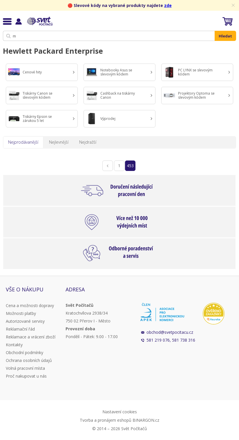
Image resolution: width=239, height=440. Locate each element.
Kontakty (14, 344)
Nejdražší (87, 142)
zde (168, 5)
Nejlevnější (58, 142)
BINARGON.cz (146, 420)
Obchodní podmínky (24, 352)
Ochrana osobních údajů (29, 360)
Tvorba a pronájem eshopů (105, 420)
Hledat (225, 36)
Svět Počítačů (39, 21)
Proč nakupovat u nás (26, 376)
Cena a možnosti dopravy (30, 305)
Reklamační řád (20, 329)
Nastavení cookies (119, 411)
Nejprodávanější (23, 142)
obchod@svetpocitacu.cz (169, 332)
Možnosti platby (21, 313)
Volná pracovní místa (25, 368)
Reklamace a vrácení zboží (30, 337)
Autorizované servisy (25, 321)
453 (130, 165)
